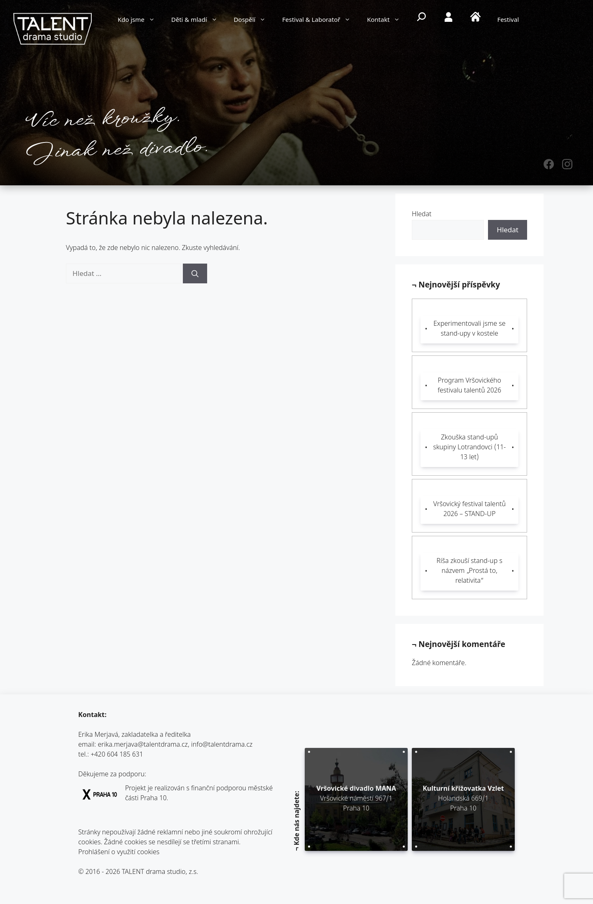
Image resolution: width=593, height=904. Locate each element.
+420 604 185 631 (117, 755)
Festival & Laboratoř (320, 20)
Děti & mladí (198, 20)
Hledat (422, 214)
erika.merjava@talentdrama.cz (143, 745)
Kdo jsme (140, 20)
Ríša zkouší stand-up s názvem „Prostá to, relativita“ (469, 571)
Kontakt (387, 20)
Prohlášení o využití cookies (118, 852)
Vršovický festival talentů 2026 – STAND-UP (469, 509)
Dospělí (254, 20)
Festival (508, 20)
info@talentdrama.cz (221, 745)
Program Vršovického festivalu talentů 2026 (469, 386)
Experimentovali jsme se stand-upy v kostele (469, 329)
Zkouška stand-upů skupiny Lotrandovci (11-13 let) (469, 448)
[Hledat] (195, 273)
